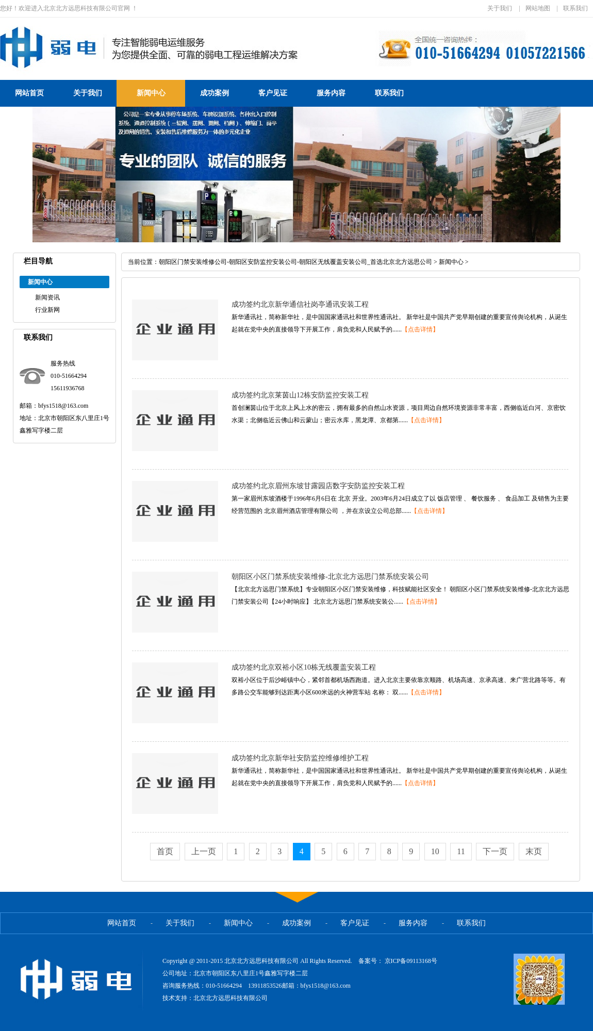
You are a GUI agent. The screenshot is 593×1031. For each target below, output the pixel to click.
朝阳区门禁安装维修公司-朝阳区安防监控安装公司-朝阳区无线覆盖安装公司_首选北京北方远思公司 (295, 261)
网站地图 (537, 8)
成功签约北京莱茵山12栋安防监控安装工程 (300, 395)
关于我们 (499, 8)
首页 (165, 851)
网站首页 (29, 93)
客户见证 (272, 93)
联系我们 (575, 8)
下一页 (495, 851)
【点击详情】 (420, 329)
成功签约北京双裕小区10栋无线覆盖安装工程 (304, 667)
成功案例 (214, 93)
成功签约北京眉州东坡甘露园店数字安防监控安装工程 (318, 486)
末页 (533, 851)
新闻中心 (151, 93)
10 (435, 851)
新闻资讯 (47, 297)
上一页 (203, 851)
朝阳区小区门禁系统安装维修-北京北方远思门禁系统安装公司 (330, 576)
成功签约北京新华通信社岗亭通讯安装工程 (300, 304)
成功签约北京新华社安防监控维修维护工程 (300, 758)
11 (461, 851)
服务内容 (331, 93)
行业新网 (47, 309)
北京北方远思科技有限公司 (230, 998)
